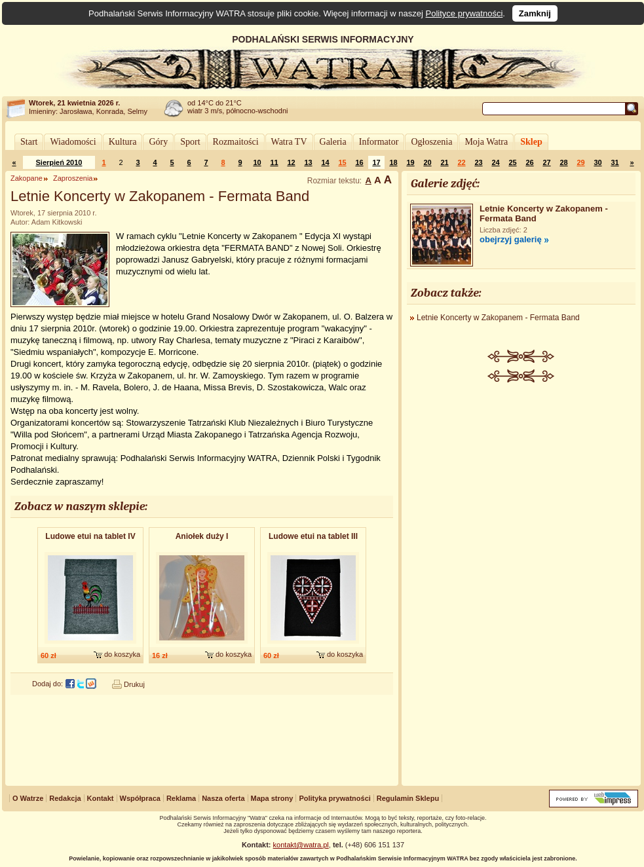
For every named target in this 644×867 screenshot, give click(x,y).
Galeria (333, 142)
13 (308, 162)
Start (28, 142)
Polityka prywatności (334, 798)
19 (410, 162)
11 (274, 162)
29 (580, 162)
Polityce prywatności (464, 13)
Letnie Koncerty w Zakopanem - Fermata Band (498, 317)
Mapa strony (272, 798)
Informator (379, 142)
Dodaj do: (47, 684)
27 (546, 162)
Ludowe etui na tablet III (313, 536)
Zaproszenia (73, 178)
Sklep (531, 142)
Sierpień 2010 (59, 162)
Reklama (181, 798)
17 (376, 162)
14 (325, 162)
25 (512, 162)
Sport (190, 142)
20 (427, 162)
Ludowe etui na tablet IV (90, 536)
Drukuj (134, 684)
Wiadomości (73, 142)
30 (597, 162)
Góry (158, 142)
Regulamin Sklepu (408, 798)
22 (461, 162)
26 (529, 162)
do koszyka (122, 654)
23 (478, 162)
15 (342, 162)
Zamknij (535, 13)
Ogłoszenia (431, 142)
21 (444, 162)
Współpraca (140, 798)
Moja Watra (486, 142)
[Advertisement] (521, 585)
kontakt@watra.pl (301, 845)
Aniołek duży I (202, 536)
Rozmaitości (236, 142)
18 (393, 162)
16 (359, 162)
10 (257, 162)
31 (614, 162)
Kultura (123, 142)
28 (563, 162)
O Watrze (27, 798)
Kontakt (100, 798)
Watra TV (289, 142)
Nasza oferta (223, 798)
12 (291, 162)
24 (495, 162)
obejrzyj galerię (511, 239)
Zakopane (26, 178)
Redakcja (65, 798)
